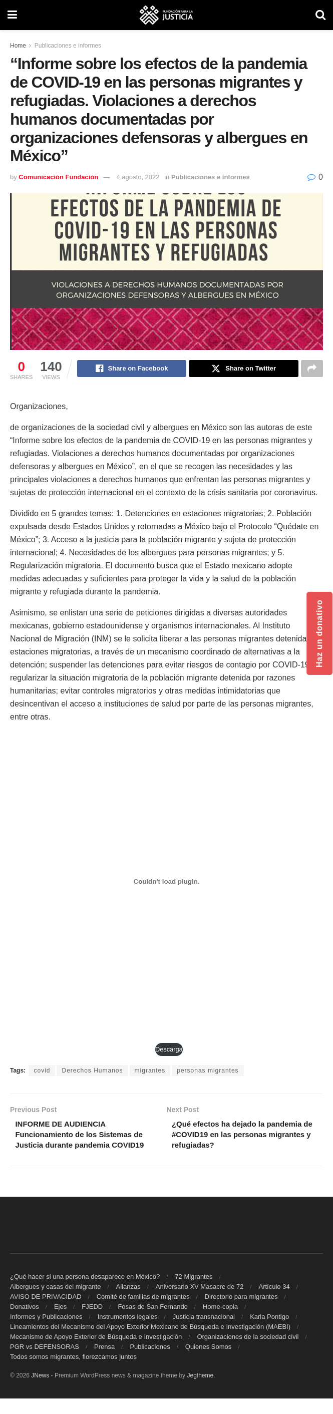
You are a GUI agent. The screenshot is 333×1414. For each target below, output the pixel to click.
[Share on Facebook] (132, 369)
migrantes (150, 1072)
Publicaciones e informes (68, 45)
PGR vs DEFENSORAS (44, 1362)
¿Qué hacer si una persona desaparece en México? (85, 1292)
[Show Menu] (12, 15)
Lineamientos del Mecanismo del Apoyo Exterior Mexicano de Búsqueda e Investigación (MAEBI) (150, 1342)
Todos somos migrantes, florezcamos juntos (73, 1372)
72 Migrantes (193, 1292)
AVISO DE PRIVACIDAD (46, 1312)
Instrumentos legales (128, 1332)
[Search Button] (320, 15)
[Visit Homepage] (166, 15)
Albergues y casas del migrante (55, 1302)
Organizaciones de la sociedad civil (247, 1352)
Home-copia (220, 1322)
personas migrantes (207, 1072)
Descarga (169, 1050)
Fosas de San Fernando (152, 1322)
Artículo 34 (273, 1302)
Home (18, 45)
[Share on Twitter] (243, 369)
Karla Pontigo (269, 1332)
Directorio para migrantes (241, 1312)
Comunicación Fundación (58, 177)
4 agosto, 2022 (138, 177)
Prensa (104, 1362)
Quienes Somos (208, 1362)
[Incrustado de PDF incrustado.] (166, 883)
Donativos (24, 1322)
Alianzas (128, 1302)
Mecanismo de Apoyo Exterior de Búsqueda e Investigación (96, 1352)
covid (42, 1072)
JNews (40, 1390)
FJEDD (92, 1322)
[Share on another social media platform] (312, 369)
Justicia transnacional (204, 1332)
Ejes (60, 1322)
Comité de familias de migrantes (143, 1312)
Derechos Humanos (92, 1072)
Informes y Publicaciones (46, 1332)
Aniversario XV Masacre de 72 (200, 1302)
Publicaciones (150, 1362)
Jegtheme (200, 1390)
